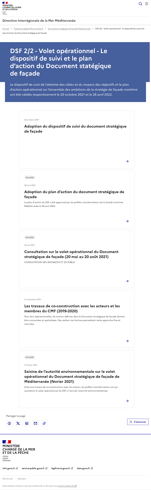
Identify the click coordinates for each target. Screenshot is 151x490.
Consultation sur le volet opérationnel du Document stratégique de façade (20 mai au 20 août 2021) (71, 254)
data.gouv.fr (83, 468)
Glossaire (22, 478)
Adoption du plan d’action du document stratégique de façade (74, 194)
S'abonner (138, 422)
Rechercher (140, 4)
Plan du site (7, 478)
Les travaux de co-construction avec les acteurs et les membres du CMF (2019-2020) (72, 308)
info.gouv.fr (8, 468)
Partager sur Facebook (9, 423)
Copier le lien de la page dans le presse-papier (44, 423)
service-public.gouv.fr (33, 468)
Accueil (5, 28)
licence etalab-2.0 (66, 486)
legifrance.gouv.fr (60, 468)
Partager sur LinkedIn (27, 423)
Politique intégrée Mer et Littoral (28, 28)
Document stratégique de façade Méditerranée (69, 28)
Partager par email (35, 423)
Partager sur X (18, 423)
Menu (147, 4)
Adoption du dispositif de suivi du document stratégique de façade (75, 129)
